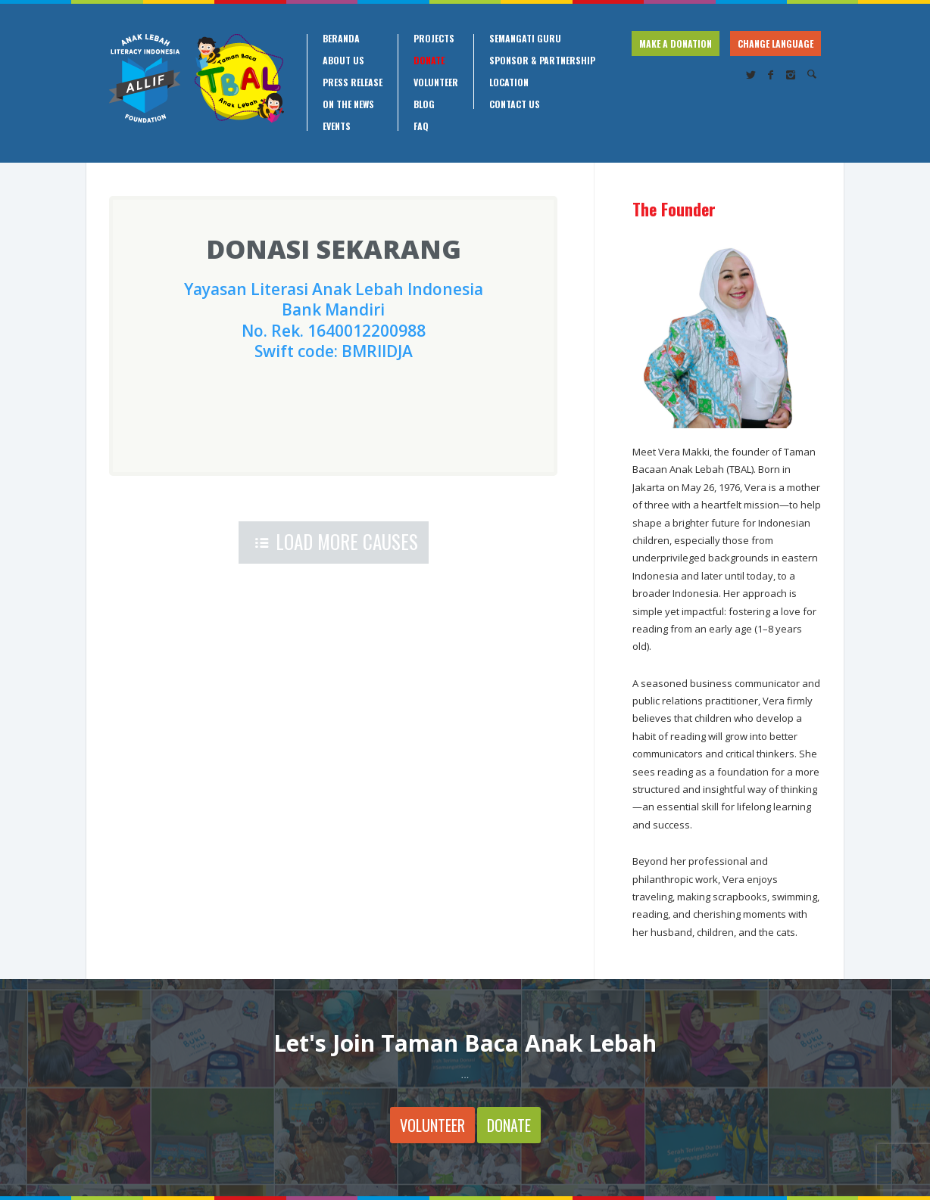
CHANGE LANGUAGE (775, 43)
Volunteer (436, 82)
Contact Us (514, 104)
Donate (429, 60)
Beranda (341, 38)
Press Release (352, 82)
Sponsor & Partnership (542, 60)
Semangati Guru (525, 38)
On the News (348, 104)
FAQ (421, 126)
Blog (424, 104)
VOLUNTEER (432, 1125)
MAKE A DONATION (675, 43)
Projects (434, 38)
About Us (343, 60)
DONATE (509, 1125)
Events (337, 126)
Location (509, 82)
